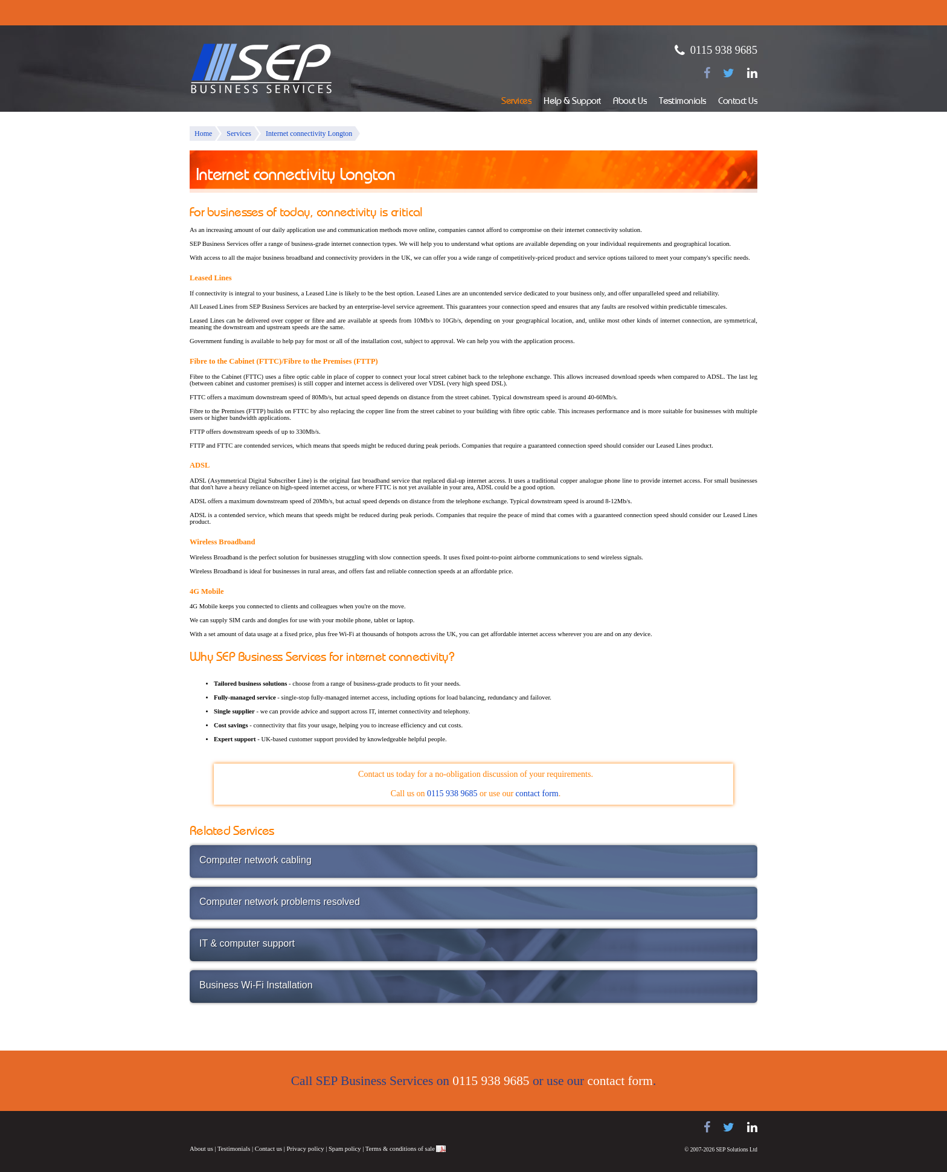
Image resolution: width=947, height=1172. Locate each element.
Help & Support (572, 101)
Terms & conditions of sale (400, 1148)
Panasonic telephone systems (287, 1127)
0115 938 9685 (723, 49)
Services (516, 101)
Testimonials (682, 101)
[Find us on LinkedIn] (752, 73)
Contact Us (737, 101)
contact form (537, 793)
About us (201, 1148)
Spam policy (345, 1148)
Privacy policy (305, 1148)
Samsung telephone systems (220, 1127)
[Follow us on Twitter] (728, 73)
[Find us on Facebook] (707, 73)
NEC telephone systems (341, 1127)
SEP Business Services (261, 68)
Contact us (268, 1148)
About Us (630, 101)
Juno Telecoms (383, 1129)
